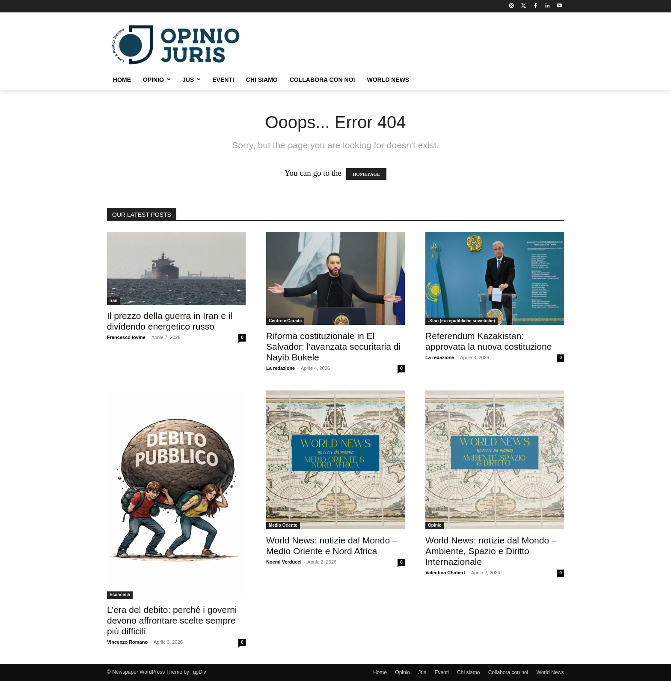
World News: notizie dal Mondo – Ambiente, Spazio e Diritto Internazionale (491, 551)
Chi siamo (468, 672)
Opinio (435, 525)
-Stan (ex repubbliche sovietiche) (461, 320)
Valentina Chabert (445, 572)
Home (380, 672)
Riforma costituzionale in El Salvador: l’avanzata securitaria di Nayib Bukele (333, 346)
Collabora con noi (508, 672)
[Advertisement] (399, 43)
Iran (113, 300)
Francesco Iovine (126, 337)
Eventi (441, 672)
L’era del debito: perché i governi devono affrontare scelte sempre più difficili (172, 620)
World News (550, 672)
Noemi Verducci (284, 561)
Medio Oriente (283, 525)
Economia (120, 594)
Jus (422, 672)
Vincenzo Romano (127, 642)
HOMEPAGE (366, 174)
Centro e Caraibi (285, 320)
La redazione (280, 368)
